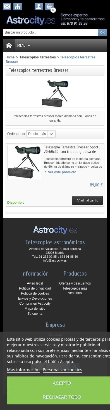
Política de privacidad (35, 288)
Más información (23, 369)
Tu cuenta (35, 314)
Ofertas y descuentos (75, 283)
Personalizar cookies (62, 369)
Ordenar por (16, 134)
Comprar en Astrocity (35, 303)
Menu (23, 45)
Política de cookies (35, 293)
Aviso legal (35, 283)
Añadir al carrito (87, 200)
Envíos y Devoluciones (35, 298)
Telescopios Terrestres (37, 57)
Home (10, 57)
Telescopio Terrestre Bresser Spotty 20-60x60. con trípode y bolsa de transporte (72, 151)
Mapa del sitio (35, 309)
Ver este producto (62, 172)
